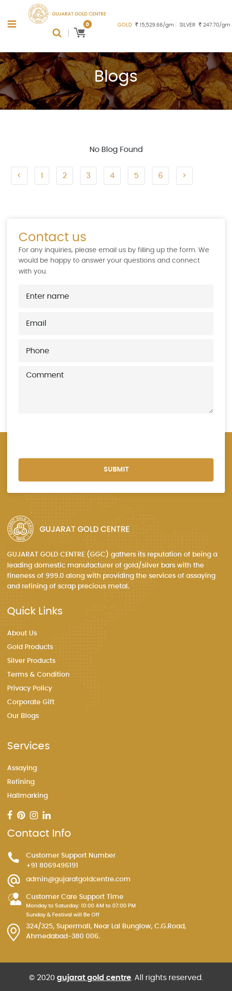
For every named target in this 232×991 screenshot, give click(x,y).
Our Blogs (23, 716)
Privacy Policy (29, 688)
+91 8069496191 (52, 865)
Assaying (22, 768)
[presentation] (90, 435)
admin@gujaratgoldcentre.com (78, 879)
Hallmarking (27, 796)
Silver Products (31, 661)
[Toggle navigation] (12, 24)
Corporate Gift (30, 702)
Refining (21, 782)
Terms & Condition (38, 674)
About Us (22, 633)
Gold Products (30, 647)
